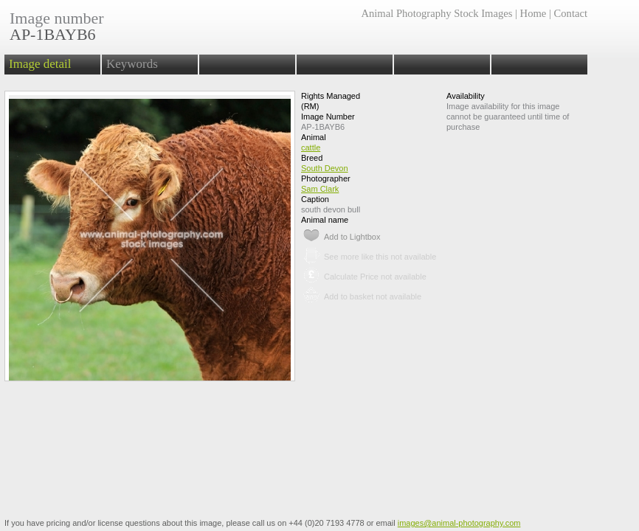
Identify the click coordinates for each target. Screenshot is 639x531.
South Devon (324, 168)
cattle (310, 147)
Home (533, 13)
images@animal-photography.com (459, 522)
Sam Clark (320, 188)
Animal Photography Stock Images (436, 13)
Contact (570, 13)
